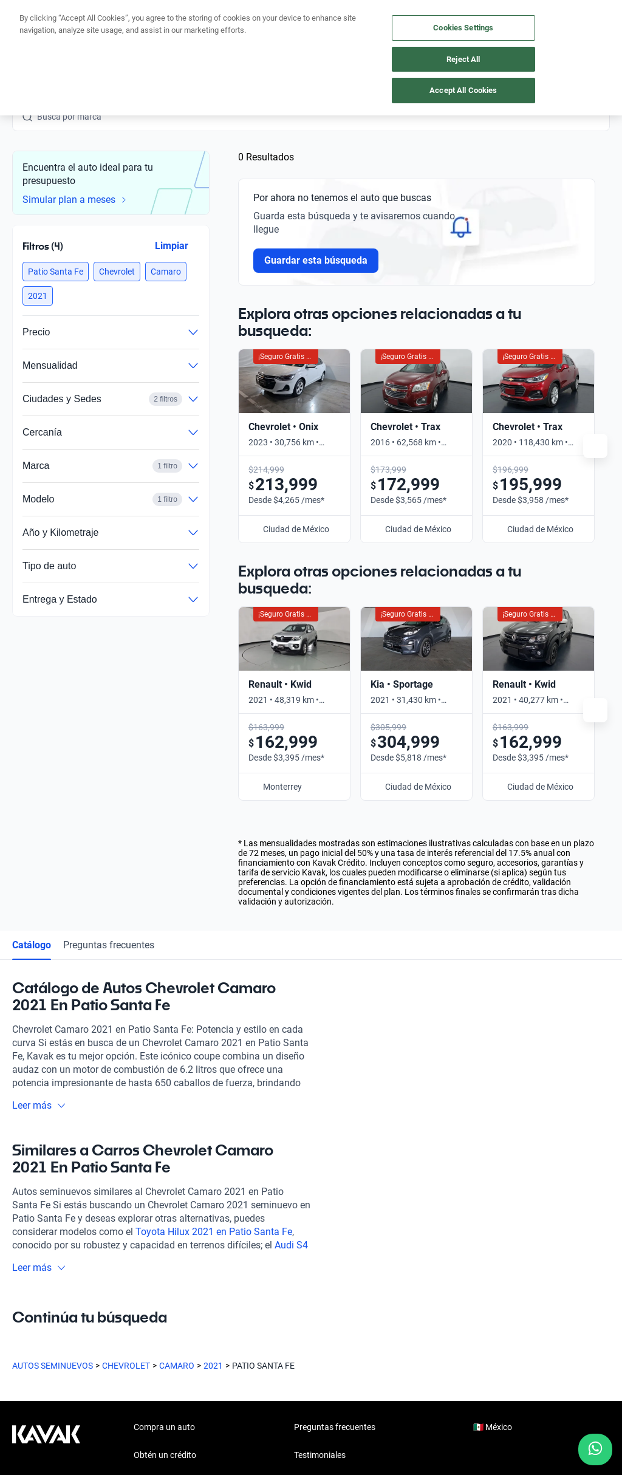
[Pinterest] (197, 1324)
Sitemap (509, 1418)
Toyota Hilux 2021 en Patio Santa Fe (213, 967)
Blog (302, 1218)
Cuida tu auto (159, 1246)
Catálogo (31, 680)
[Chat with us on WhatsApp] (595, 1449)
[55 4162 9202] (552, 36)
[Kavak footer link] (46, 1219)
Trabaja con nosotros (334, 1246)
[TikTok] (167, 1324)
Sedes (145, 1274)
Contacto (311, 1274)
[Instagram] (51, 1324)
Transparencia (455, 1418)
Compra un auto (164, 1162)
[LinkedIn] (138, 1324)
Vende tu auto (160, 1218)
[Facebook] (22, 1324)
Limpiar (171, 246)
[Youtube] (80, 1324)
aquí (405, 9)
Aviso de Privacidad (278, 1418)
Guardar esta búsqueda (315, 260)
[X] (109, 1324)
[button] (55, 271)
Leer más (39, 840)
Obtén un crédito (165, 1190)
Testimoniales (320, 1190)
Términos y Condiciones (371, 1418)
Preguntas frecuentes (108, 680)
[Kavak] (29, 36)
